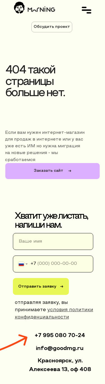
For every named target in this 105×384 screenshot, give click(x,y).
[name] (53, 241)
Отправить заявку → (40, 286)
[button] (51, 27)
